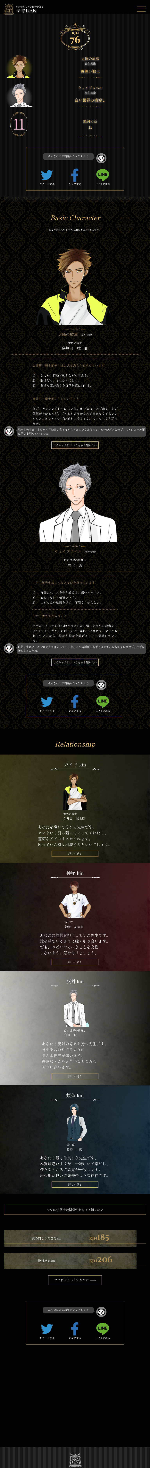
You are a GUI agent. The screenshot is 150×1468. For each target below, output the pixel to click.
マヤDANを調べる (32, 1426)
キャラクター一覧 (61, 1428)
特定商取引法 (60, 1437)
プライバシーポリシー (34, 1445)
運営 (23, 1437)
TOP (23, 1414)
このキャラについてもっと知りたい (75, 446)
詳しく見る (75, 855)
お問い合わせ (60, 1445)
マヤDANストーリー (61, 1417)
